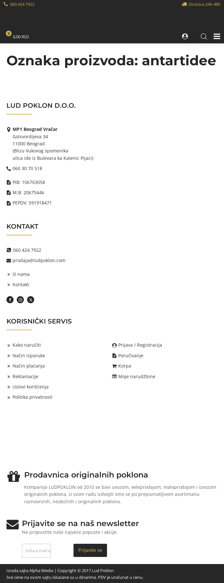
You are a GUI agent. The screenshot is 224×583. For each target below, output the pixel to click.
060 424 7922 (22, 4)
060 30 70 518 (27, 168)
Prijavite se (90, 550)
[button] (185, 36)
